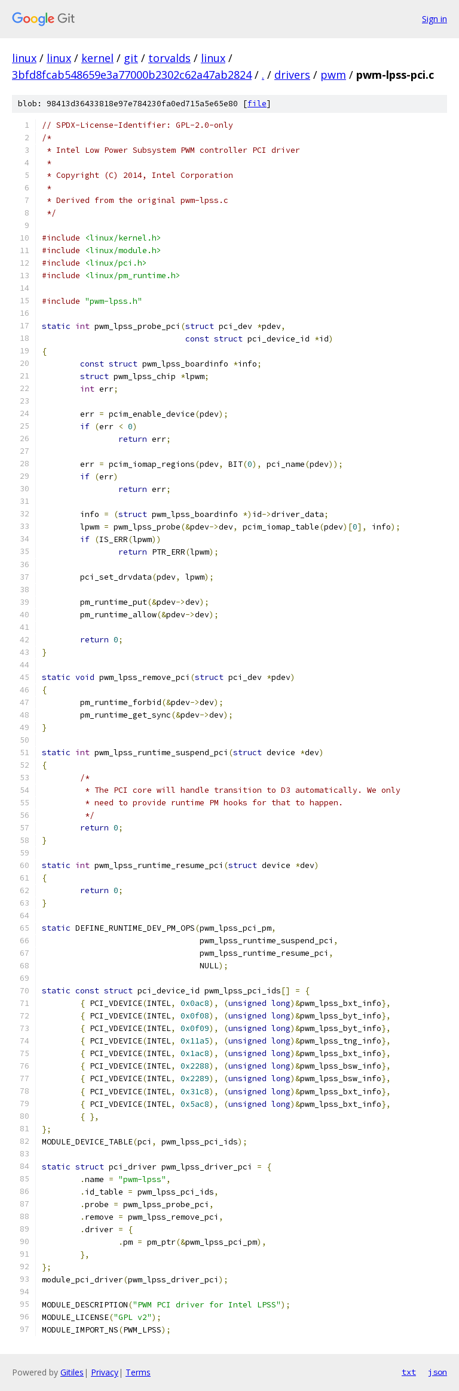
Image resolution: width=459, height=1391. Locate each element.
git (131, 58)
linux (24, 58)
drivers (292, 74)
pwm (333, 74)
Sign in (434, 18)
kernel (97, 58)
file (257, 104)
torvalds (169, 58)
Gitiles (72, 1372)
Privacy (104, 1372)
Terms (138, 1372)
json (437, 1372)
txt (409, 1372)
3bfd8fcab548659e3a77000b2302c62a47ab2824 (132, 74)
